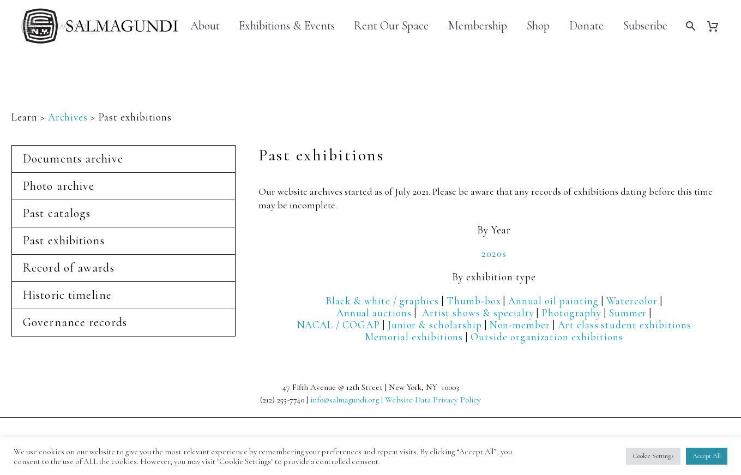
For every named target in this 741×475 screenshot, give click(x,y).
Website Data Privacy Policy (433, 400)
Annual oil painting (553, 300)
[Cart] (716, 26)
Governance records (75, 322)
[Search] (689, 26)
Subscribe (645, 26)
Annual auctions (374, 312)
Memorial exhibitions (414, 336)
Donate (586, 26)
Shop (538, 26)
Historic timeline (67, 295)
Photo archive (58, 186)
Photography (571, 312)
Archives (68, 117)
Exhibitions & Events (287, 26)
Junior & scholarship (435, 324)
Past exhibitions (64, 240)
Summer (628, 312)
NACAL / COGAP (338, 324)
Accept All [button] (706, 456)
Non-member (520, 324)
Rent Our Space (391, 26)
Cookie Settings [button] (653, 456)
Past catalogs (57, 213)
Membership (477, 26)
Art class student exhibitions (624, 324)
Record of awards (69, 268)
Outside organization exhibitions (547, 336)
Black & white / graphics (382, 300)
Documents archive (73, 159)
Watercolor (632, 300)
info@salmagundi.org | (347, 400)
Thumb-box (474, 300)
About (205, 26)
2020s (494, 253)
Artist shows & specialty (478, 312)
